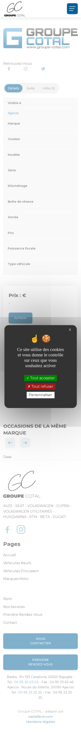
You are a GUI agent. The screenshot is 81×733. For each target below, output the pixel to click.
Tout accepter (40, 378)
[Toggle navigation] (72, 8)
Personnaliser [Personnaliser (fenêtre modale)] (40, 395)
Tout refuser (40, 386)
